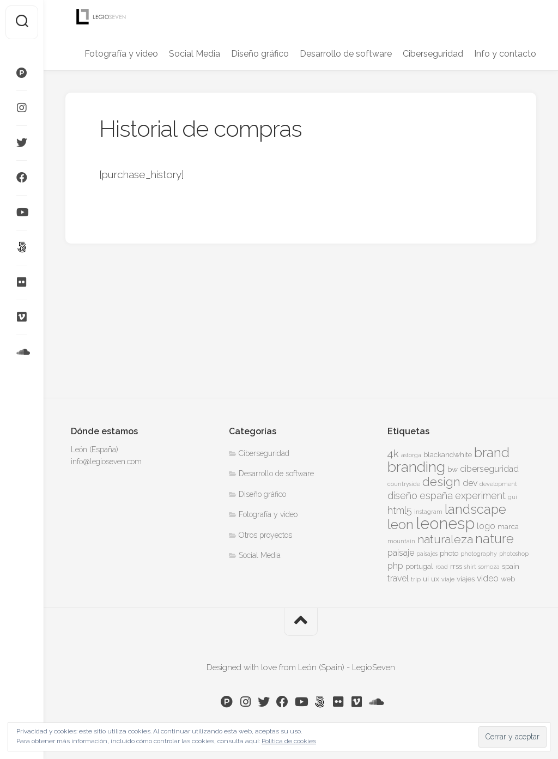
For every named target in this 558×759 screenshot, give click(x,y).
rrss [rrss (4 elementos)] (456, 566)
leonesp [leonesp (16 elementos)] (445, 523)
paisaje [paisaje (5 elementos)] (400, 553)
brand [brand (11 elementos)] (492, 452)
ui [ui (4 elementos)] (426, 578)
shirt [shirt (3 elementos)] (470, 566)
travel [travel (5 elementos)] (398, 578)
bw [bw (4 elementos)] (452, 469)
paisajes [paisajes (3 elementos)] (427, 553)
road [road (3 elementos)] (441, 566)
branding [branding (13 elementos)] (416, 466)
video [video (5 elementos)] (488, 578)
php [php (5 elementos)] (395, 566)
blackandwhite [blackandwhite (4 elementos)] (447, 454)
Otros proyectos (265, 535)
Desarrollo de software (346, 53)
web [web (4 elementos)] (508, 578)
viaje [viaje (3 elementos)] (447, 579)
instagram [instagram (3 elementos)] (428, 511)
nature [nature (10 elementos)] (494, 539)
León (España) (94, 449)
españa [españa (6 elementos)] (436, 495)
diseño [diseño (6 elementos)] (402, 495)
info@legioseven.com (106, 461)
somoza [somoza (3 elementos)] (489, 566)
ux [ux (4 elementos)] (435, 578)
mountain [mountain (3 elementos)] (401, 541)
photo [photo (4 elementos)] (449, 553)
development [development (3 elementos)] (498, 484)
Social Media (194, 53)
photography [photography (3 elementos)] (478, 553)
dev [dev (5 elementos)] (470, 483)
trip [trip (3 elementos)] (416, 579)
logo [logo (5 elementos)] (486, 526)
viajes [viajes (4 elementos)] (466, 578)
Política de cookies (289, 741)
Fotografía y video (121, 53)
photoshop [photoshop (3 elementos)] (514, 553)
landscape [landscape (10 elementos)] (475, 509)
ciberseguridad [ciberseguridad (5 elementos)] (489, 469)
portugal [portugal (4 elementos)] (419, 566)
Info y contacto (505, 53)
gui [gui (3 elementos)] (512, 497)
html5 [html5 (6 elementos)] (399, 510)
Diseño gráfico (260, 53)
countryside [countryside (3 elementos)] (403, 484)
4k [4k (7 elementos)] (393, 453)
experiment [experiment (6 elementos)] (480, 495)
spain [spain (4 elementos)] (510, 566)
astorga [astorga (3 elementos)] (411, 455)
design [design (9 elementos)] (441, 482)
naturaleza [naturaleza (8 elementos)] (445, 539)
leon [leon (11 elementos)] (400, 524)
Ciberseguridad (433, 53)
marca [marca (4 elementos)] (508, 526)
